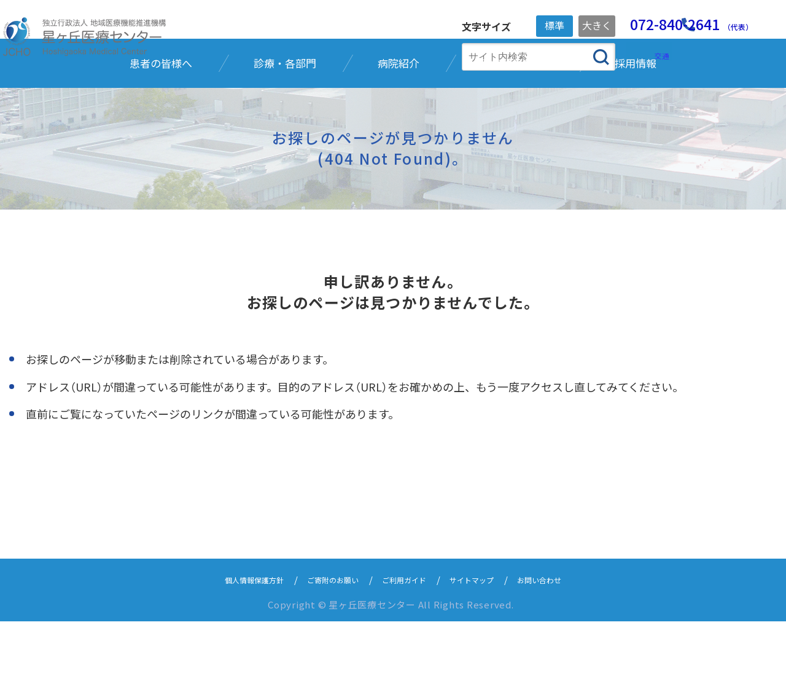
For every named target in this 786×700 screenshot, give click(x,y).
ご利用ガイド (407, 657)
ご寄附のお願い (324, 657)
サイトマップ (485, 657)
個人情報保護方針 (231, 657)
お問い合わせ (564, 657)
